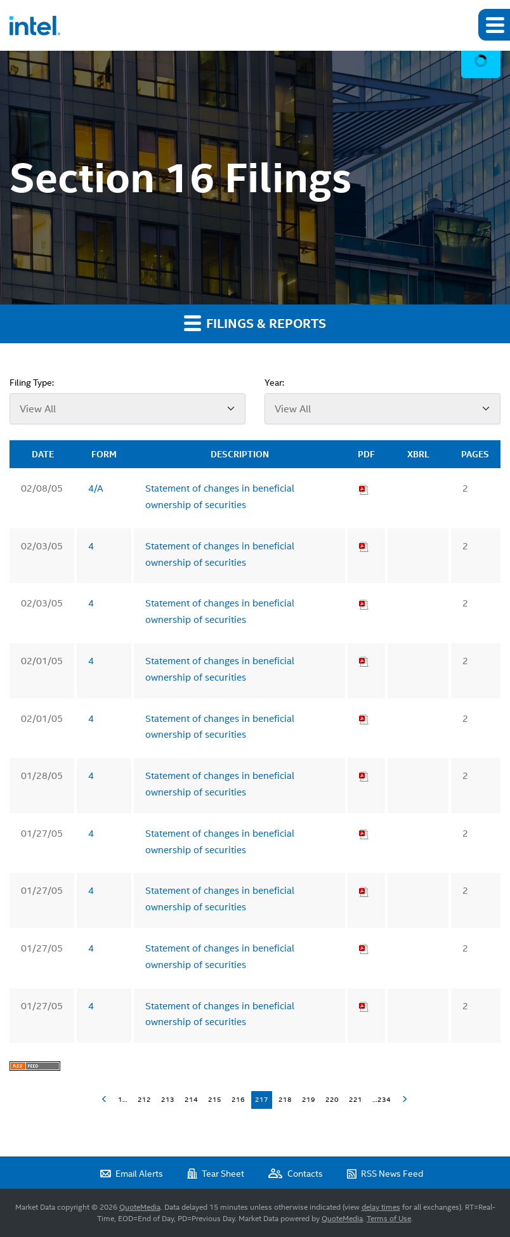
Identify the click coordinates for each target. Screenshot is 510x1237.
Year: (274, 382)
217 (261, 1099)
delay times (381, 1207)
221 (355, 1099)
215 (214, 1099)
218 (285, 1099)
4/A (95, 488)
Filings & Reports (255, 323)
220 (332, 1099)
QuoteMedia (139, 1207)
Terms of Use (389, 1219)
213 (167, 1099)
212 (144, 1099)
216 (238, 1099)
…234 (381, 1099)
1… (123, 1099)
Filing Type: (32, 382)
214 (191, 1099)
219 (308, 1099)
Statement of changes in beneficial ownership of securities (219, 496)
